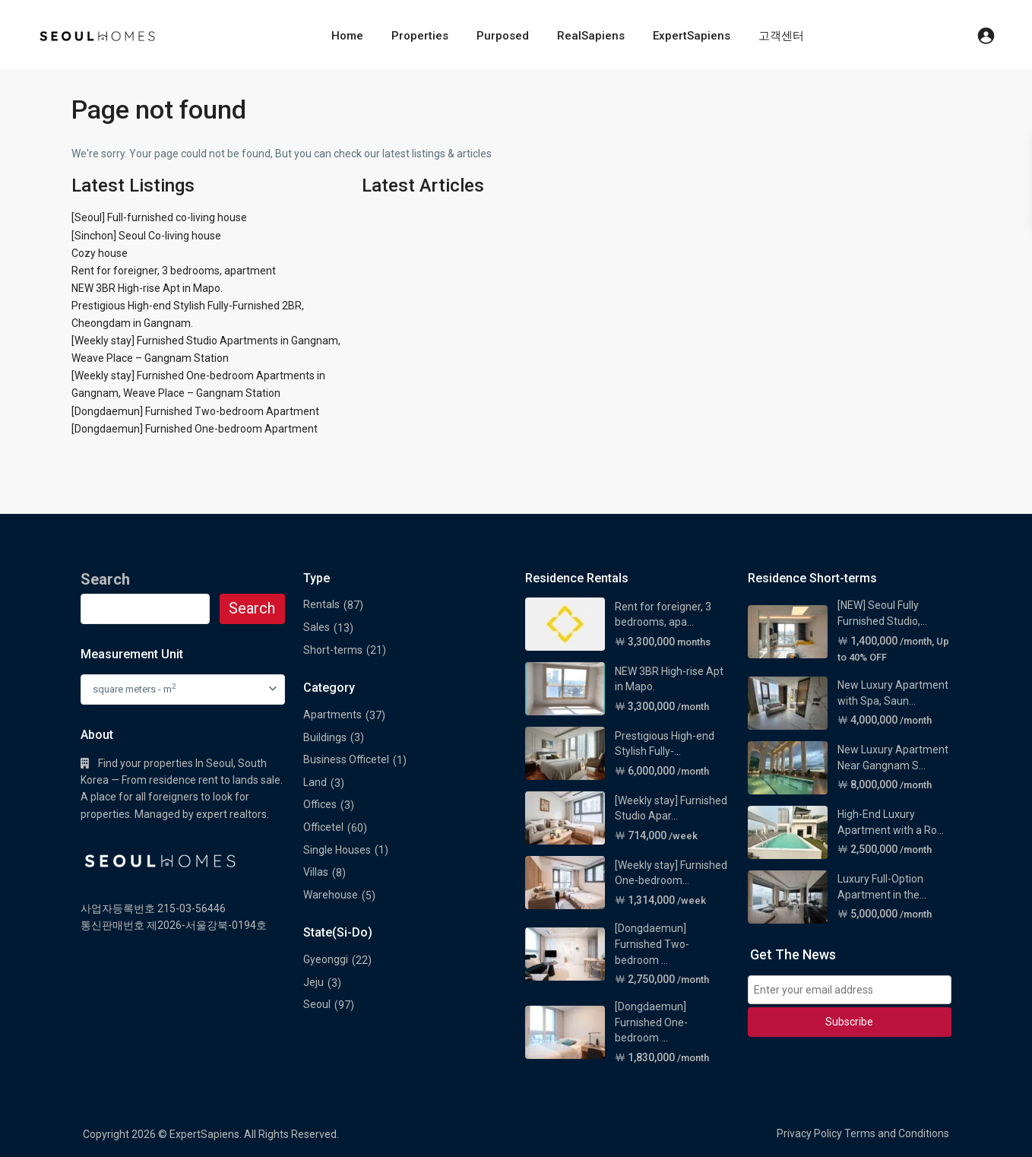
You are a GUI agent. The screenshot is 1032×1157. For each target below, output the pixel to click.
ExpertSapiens (691, 36)
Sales (316, 627)
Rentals (321, 604)
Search (252, 608)
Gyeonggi (325, 959)
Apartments (332, 714)
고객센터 (781, 36)
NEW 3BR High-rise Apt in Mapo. (147, 288)
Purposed (502, 36)
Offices (320, 804)
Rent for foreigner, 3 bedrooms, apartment (173, 271)
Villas (315, 872)
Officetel (323, 827)
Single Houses (337, 850)
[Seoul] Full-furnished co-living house (159, 217)
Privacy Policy (809, 1133)
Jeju (313, 982)
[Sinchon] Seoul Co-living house (146, 236)
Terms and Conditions (896, 1133)
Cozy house (99, 253)
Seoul (317, 1004)
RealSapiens (591, 36)
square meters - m (134, 688)
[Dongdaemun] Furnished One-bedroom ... (651, 1022)
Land (315, 782)
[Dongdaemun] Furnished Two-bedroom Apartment (195, 411)
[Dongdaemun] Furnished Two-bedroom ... (652, 943)
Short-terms (332, 650)
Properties (419, 36)
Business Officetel (346, 759)
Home (347, 36)
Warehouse (330, 895)
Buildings (325, 737)
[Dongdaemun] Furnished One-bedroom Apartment (194, 429)
